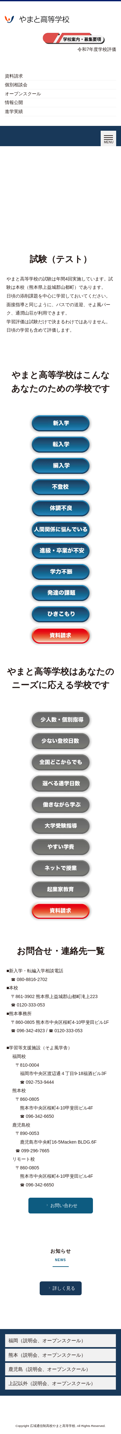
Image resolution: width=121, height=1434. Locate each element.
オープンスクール (23, 93)
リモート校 (23, 1159)
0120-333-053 (31, 1004)
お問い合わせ (61, 1205)
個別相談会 (16, 84)
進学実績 (14, 111)
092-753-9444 (40, 1082)
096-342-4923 (31, 1030)
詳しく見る (61, 1288)
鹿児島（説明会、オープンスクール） (49, 1369)
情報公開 (14, 102)
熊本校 (19, 1090)
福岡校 (19, 1056)
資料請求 (14, 76)
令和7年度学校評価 (96, 49)
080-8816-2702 (32, 979)
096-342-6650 (40, 1116)
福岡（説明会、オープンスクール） (47, 1340)
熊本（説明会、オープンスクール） (47, 1355)
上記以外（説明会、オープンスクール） (52, 1383)
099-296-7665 (35, 1150)
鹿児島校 (21, 1124)
